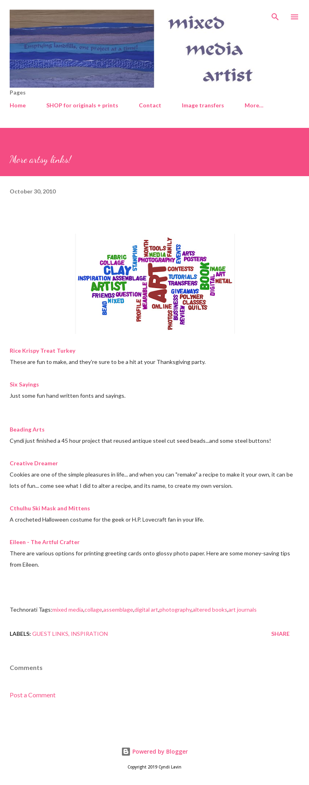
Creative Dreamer (34, 463)
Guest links (50, 633)
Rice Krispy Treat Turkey (42, 350)
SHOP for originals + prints (82, 105)
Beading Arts (27, 429)
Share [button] (280, 633)
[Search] (275, 14)
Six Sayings (24, 384)
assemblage (118, 609)
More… (254, 105)
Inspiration (89, 633)
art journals (243, 609)
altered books (210, 609)
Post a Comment (33, 695)
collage (93, 609)
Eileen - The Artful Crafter (45, 541)
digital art (146, 609)
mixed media (67, 609)
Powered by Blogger (154, 751)
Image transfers (203, 105)
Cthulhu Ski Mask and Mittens (50, 508)
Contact (150, 105)
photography (175, 609)
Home (18, 105)
